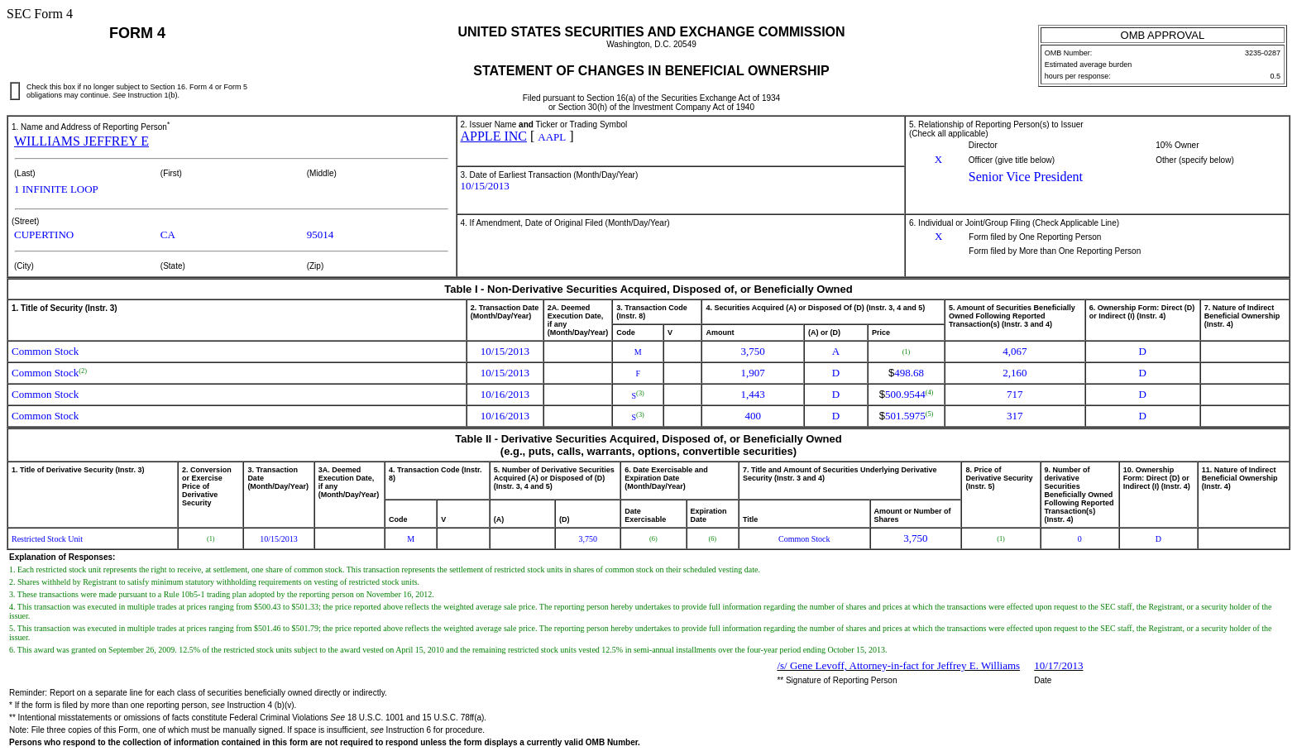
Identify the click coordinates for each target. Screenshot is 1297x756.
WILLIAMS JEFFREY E (81, 141)
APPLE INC (494, 136)
